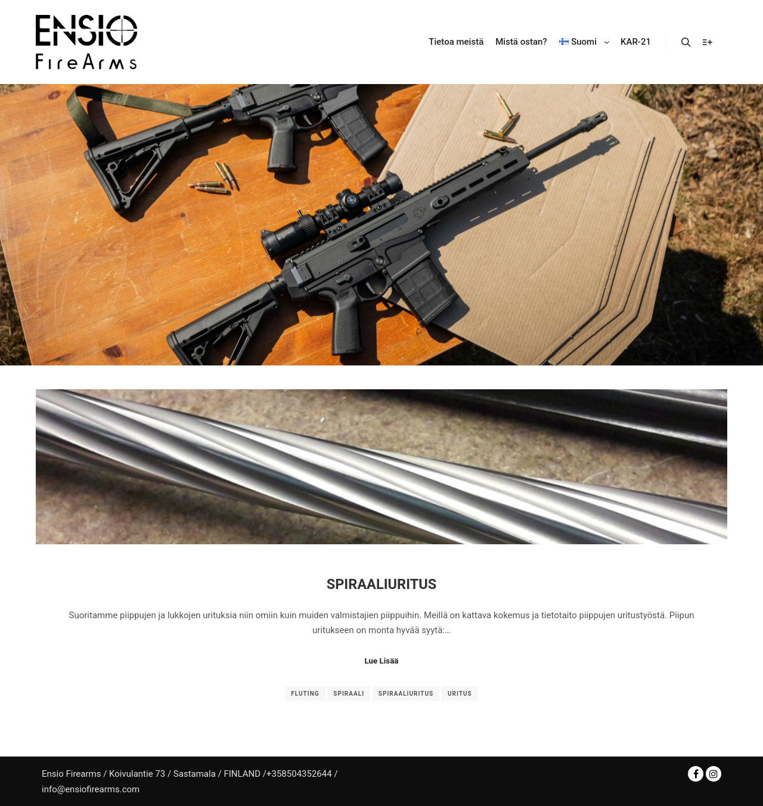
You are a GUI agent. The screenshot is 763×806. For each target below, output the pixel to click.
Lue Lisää (382, 660)
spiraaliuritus (406, 693)
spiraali (348, 693)
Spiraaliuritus (382, 584)
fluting (305, 693)
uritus (460, 693)
